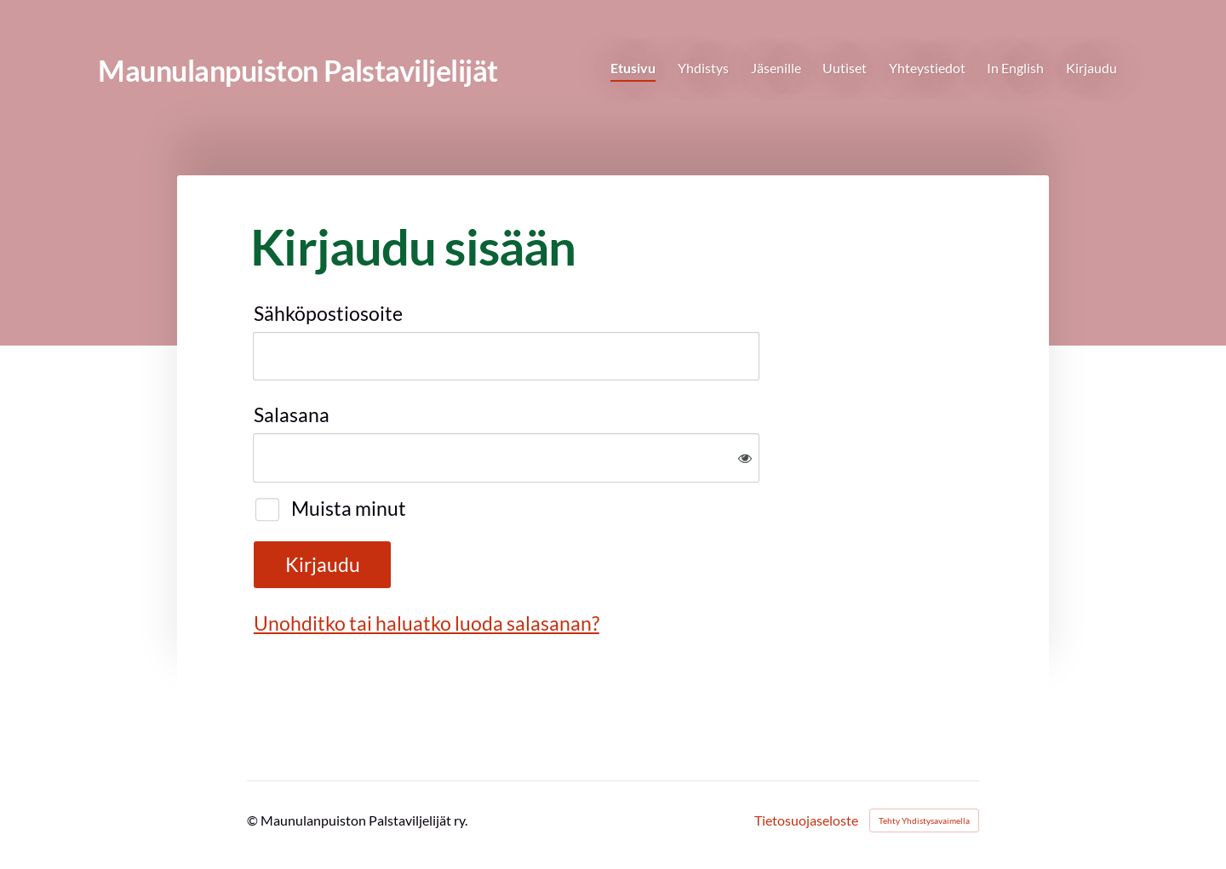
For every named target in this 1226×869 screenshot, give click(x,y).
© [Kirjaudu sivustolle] (254, 820)
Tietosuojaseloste (806, 820)
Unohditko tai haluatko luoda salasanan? (426, 623)
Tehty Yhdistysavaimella (924, 820)
